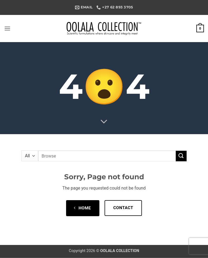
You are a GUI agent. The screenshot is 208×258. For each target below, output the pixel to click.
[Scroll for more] (104, 122)
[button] (7, 28)
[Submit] (181, 156)
